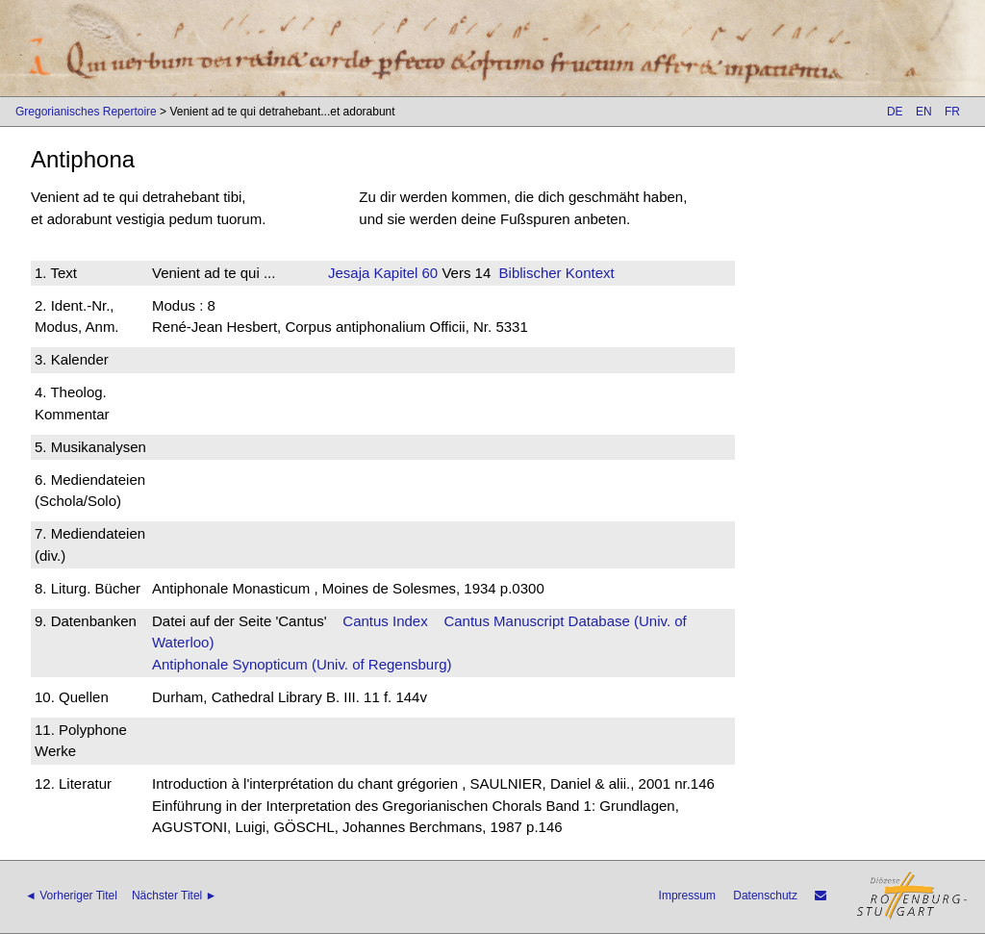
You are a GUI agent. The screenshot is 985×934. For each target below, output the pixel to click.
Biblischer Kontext (557, 273)
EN (924, 111)
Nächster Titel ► (174, 895)
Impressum (687, 895)
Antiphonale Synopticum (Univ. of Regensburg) (302, 664)
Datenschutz (765, 895)
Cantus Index (384, 621)
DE (895, 111)
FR (952, 111)
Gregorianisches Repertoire (86, 111)
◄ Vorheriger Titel (71, 895)
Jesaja (348, 273)
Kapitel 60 (403, 273)
